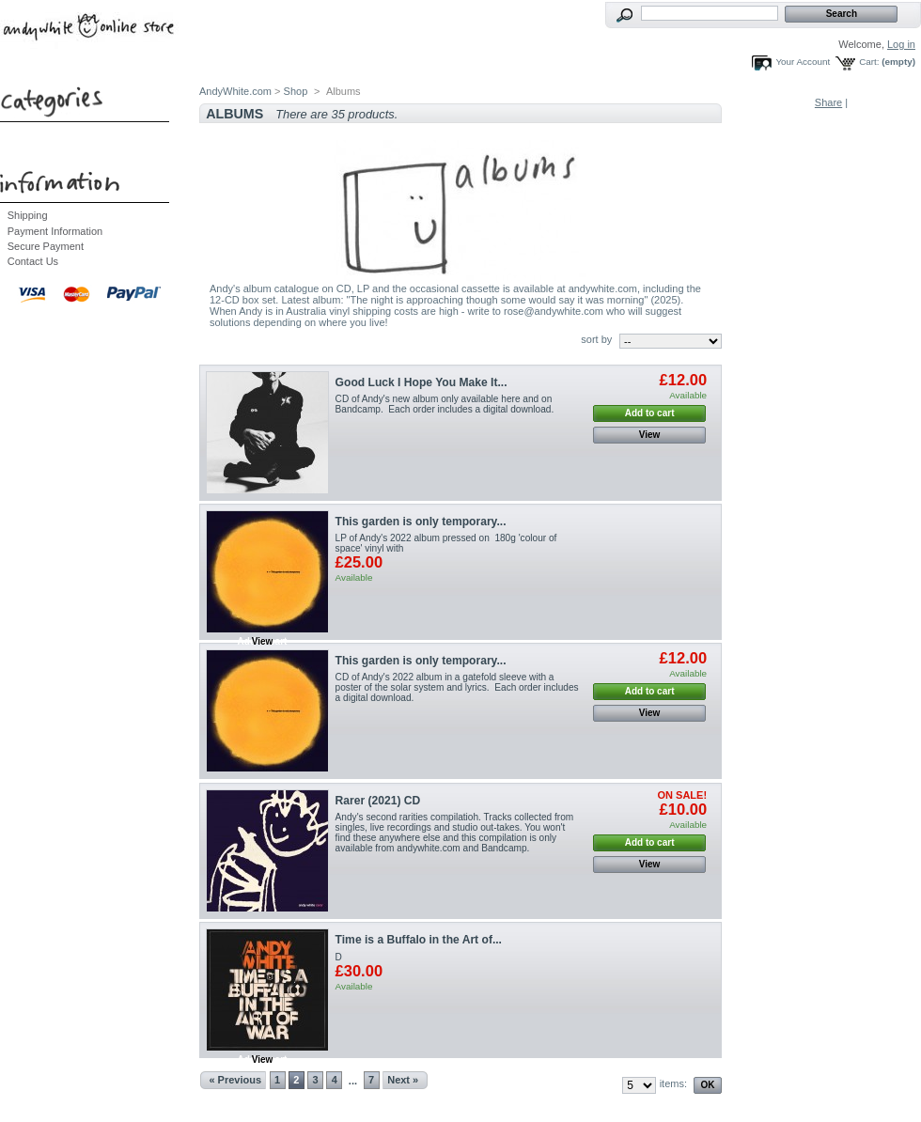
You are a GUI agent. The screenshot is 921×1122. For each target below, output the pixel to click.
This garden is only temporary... (421, 521)
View (650, 434)
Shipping (28, 215)
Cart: (869, 61)
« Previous (235, 1079)
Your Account (802, 61)
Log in (901, 44)
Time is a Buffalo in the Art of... (419, 939)
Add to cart (650, 413)
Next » (402, 1079)
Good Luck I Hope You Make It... (421, 382)
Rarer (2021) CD (378, 800)
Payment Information (55, 231)
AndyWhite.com (235, 91)
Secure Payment (46, 246)
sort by (596, 339)
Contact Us (33, 261)
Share (828, 102)
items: (673, 1083)
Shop (296, 91)
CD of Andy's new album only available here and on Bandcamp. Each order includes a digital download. (445, 404)
